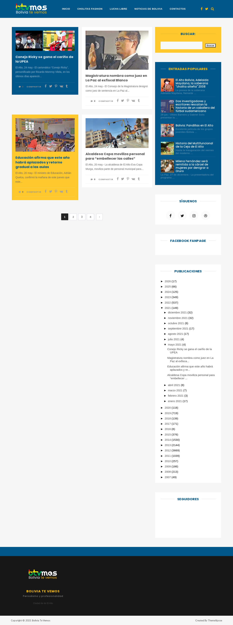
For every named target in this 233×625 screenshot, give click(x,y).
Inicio (66, 8)
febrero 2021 (176, 395)
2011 (168, 455)
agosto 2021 (176, 333)
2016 (168, 429)
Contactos (177, 8)
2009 (168, 466)
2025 (168, 286)
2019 (168, 413)
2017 (168, 423)
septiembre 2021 (178, 328)
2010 (168, 461)
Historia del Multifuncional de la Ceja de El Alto (194, 144)
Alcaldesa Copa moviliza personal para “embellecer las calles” (115, 156)
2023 (168, 297)
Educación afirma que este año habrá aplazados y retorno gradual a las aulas (42, 162)
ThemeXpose (215, 620)
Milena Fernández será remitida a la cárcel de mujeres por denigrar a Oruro (192, 166)
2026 (168, 281)
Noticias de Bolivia (148, 8)
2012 (168, 450)
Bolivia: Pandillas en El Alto (194, 125)
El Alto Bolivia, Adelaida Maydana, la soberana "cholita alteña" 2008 (192, 83)
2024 (168, 291)
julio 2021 (174, 339)
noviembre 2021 (178, 317)
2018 (168, 418)
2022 (168, 302)
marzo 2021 (175, 390)
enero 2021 (175, 401)
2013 (168, 445)
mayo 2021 (175, 344)
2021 (168, 307)
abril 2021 (174, 385)
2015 (168, 434)
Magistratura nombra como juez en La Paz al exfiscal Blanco (116, 77)
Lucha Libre (118, 8)
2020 (168, 407)
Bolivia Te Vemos (41, 620)
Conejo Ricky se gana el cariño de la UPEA (44, 59)
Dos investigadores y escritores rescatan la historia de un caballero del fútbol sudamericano (195, 106)
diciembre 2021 (177, 312)
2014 (168, 439)
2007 (168, 477)
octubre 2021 (176, 323)
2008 (168, 471)
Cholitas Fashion (89, 8)
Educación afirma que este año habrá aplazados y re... (190, 368)
